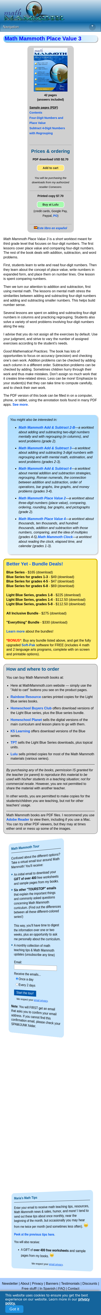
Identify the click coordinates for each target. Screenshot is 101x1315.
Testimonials (70, 1283)
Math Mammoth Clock (55, 537)
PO (55, 215)
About (24, 1283)
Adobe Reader (17, 819)
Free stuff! (29, 1288)
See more (20, 404)
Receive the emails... (31, 974)
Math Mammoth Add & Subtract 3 (45, 448)
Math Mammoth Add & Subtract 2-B (47, 427)
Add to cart (50, 168)
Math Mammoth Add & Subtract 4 (45, 468)
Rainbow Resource (26, 697)
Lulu (14, 754)
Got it (14, 1309)
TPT (14, 742)
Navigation (49, 27)
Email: (27, 962)
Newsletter (10, 1283)
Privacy (37, 1283)
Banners (52, 1283)
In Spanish (47, 1288)
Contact (73, 1288)
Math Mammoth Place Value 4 (42, 519)
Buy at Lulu (50, 204)
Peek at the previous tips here (43, 1234)
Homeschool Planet (26, 720)
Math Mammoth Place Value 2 (42, 498)
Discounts (89, 1283)
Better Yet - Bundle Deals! (34, 563)
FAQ (61, 1288)
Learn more (15, 631)
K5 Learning (20, 731)
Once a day (30, 979)
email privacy (38, 1000)
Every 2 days (31, 984)
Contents (36, 112)
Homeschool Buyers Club (31, 708)
